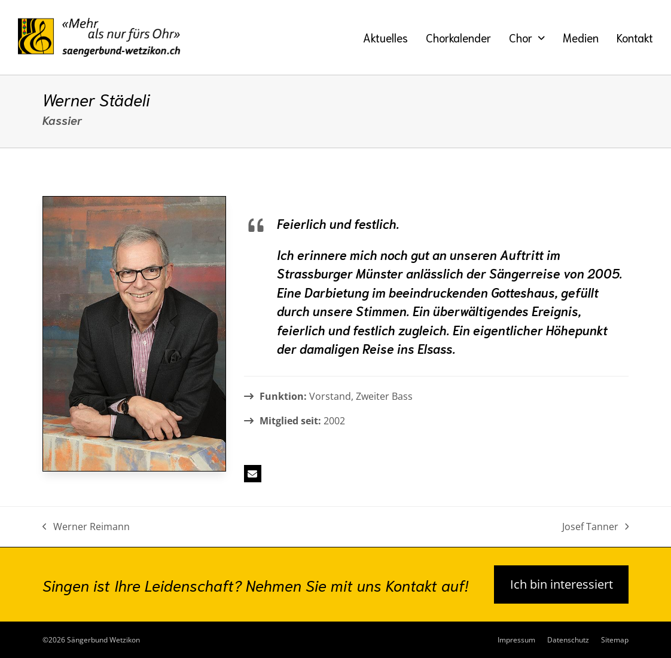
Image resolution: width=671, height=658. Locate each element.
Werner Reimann (86, 527)
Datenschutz (568, 640)
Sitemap (615, 640)
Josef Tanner (595, 527)
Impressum (516, 640)
